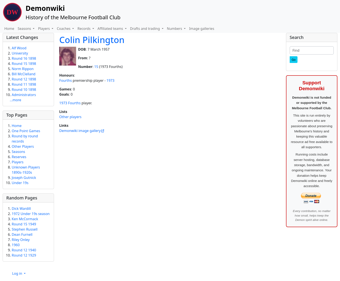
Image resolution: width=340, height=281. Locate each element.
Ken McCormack (25, 219)
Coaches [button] (64, 28)
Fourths (65, 80)
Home (9, 28)
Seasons (18, 151)
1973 (110, 80)
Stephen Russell (25, 229)
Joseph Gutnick (24, 177)
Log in (17, 273)
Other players (70, 116)
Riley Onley (21, 239)
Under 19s (20, 182)
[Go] (294, 59)
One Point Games (26, 130)
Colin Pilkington (91, 40)
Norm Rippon (23, 68)
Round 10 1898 (24, 89)
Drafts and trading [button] (145, 28)
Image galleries (201, 28)
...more (15, 100)
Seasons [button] (25, 28)
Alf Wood (19, 48)
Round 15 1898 (24, 63)
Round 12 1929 (24, 255)
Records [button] (84, 28)
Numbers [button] (175, 28)
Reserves (19, 156)
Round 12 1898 (24, 79)
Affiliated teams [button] (111, 28)
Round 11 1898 (24, 84)
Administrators (24, 94)
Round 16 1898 (24, 58)
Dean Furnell (22, 234)
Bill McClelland (23, 74)
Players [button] (44, 28)
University (20, 53)
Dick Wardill (21, 208)
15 (96, 66)
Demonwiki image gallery (80, 130)
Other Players (23, 146)
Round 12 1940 (24, 250)
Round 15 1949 (24, 224)
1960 (16, 244)
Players (17, 162)
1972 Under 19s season (31, 213)
